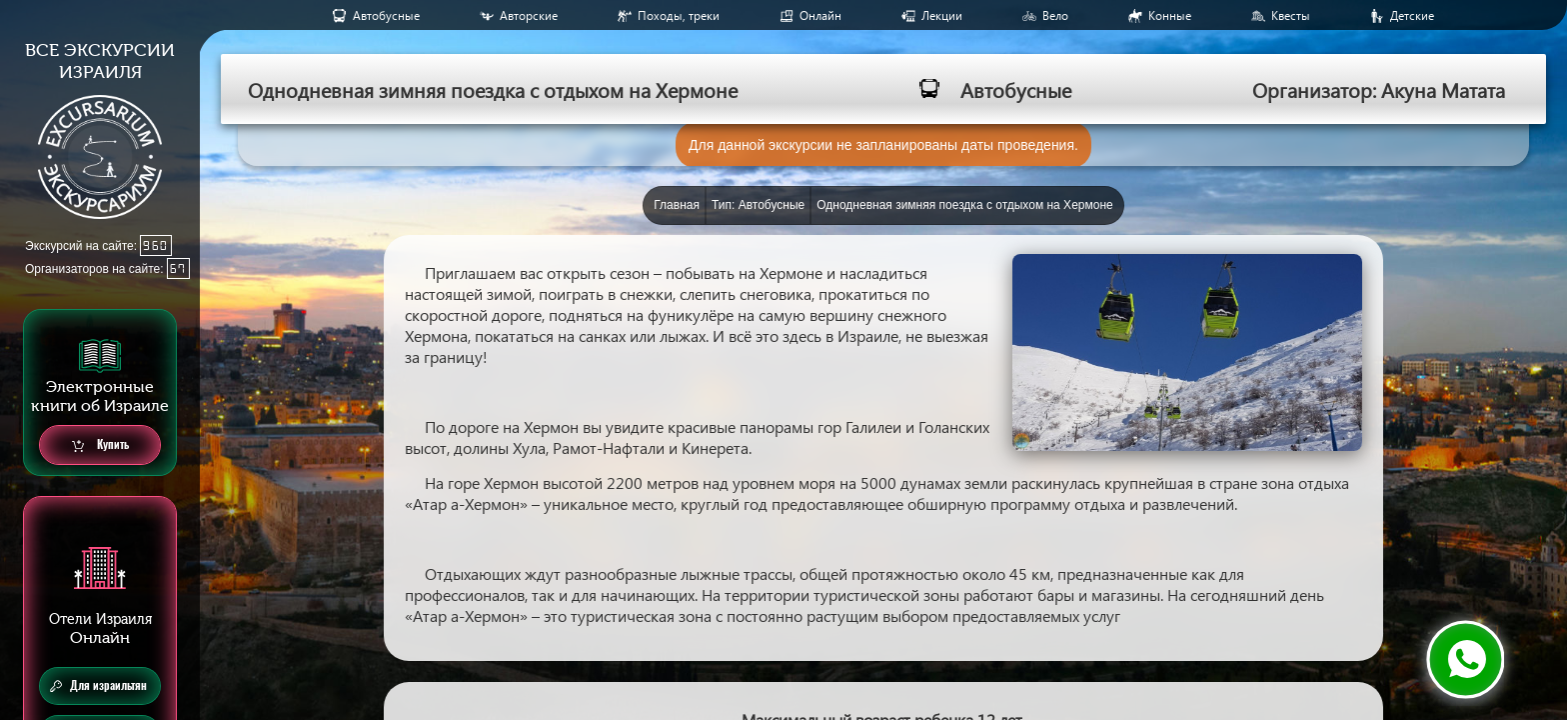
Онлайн (820, 15)
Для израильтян (98, 686)
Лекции (941, 15)
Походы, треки (679, 15)
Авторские (529, 15)
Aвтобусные (386, 15)
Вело (1055, 15)
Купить (100, 445)
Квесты (1290, 15)
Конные (1169, 15)
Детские (1412, 15)
